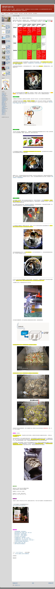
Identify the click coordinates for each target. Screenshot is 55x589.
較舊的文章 (50, 583)
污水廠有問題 (4, 106)
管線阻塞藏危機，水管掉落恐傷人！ (21, 531)
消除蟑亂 (3, 107)
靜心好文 (3, 114)
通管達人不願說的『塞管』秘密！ (20, 542)
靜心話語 (16, 13)
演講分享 (3, 113)
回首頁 (3, 13)
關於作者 (7, 13)
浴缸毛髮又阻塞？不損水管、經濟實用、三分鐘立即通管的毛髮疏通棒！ (8, 58)
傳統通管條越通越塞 (28, 205)
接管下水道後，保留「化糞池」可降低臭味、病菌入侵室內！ (8, 27)
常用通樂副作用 (4, 108)
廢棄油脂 (3, 109)
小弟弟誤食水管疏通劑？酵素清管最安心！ (22, 541)
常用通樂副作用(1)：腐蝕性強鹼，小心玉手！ (22, 537)
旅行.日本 (30, 13)
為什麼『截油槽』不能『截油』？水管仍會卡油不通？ (8, 31)
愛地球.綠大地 (8, 7)
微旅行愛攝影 (4, 95)
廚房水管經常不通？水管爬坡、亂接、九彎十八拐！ (23, 532)
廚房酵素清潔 (27, 553)
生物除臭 (3, 101)
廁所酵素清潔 (4, 100)
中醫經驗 (3, 112)
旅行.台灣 (20, 13)
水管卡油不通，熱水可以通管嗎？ (20, 536)
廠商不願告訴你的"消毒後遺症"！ (20, 543)
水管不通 (16, 553)
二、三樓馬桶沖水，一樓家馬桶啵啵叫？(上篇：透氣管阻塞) (8, 47)
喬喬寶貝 (3, 102)
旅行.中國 (25, 13)
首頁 (33, 583)
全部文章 (11, 13)
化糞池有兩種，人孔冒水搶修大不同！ (8, 36)
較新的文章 (15, 583)
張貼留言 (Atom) (17, 585)
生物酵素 (19, 553)
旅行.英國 (35, 13)
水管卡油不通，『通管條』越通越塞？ (7, 68)
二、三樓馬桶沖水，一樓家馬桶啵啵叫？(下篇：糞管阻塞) (8, 74)
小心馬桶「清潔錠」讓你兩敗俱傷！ (8, 63)
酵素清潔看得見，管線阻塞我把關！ (21, 533)
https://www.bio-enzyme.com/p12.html (19, 505)
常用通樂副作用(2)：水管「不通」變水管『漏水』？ (23, 538)
